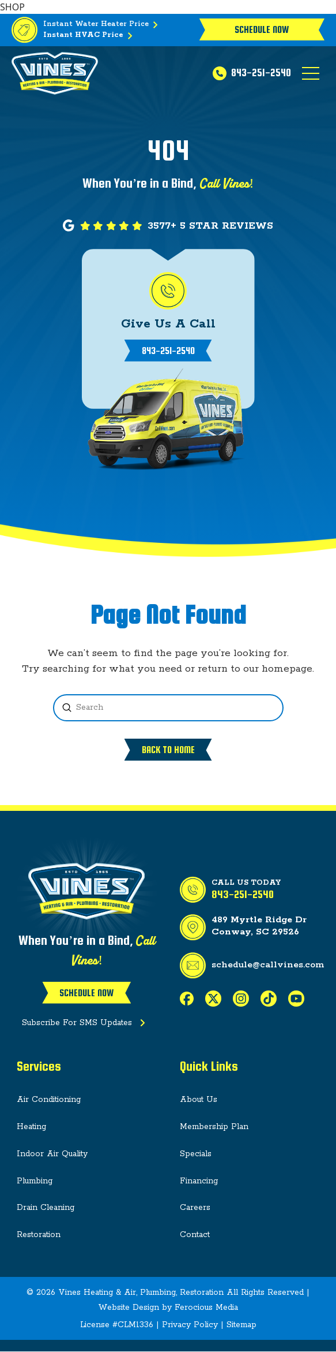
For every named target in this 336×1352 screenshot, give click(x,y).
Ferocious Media (206, 1307)
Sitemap (241, 1325)
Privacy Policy (190, 1325)
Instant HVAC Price (90, 36)
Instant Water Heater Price (103, 25)
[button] (310, 73)
